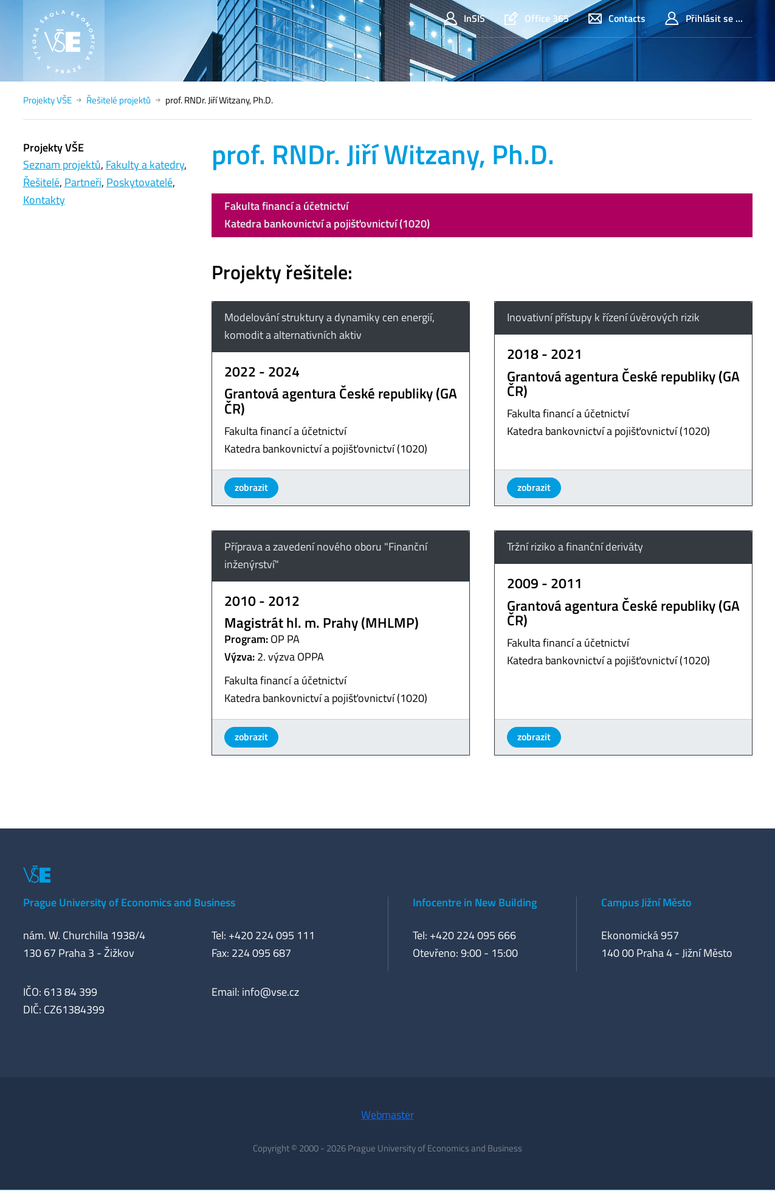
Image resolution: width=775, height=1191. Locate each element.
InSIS (464, 18)
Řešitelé (41, 182)
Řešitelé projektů (118, 100)
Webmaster (387, 1114)
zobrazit (251, 487)
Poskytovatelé (139, 182)
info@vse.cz (270, 992)
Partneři (83, 182)
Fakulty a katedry (145, 164)
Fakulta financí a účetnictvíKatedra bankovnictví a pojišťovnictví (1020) (327, 215)
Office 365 (537, 18)
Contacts (617, 18)
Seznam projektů (62, 164)
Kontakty (44, 200)
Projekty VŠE (47, 100)
